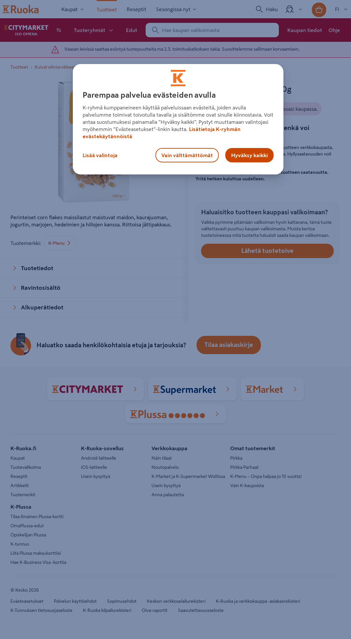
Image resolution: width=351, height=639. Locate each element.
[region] (178, 119)
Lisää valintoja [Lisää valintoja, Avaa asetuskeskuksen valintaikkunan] (100, 155)
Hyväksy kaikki (249, 155)
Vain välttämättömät (187, 155)
